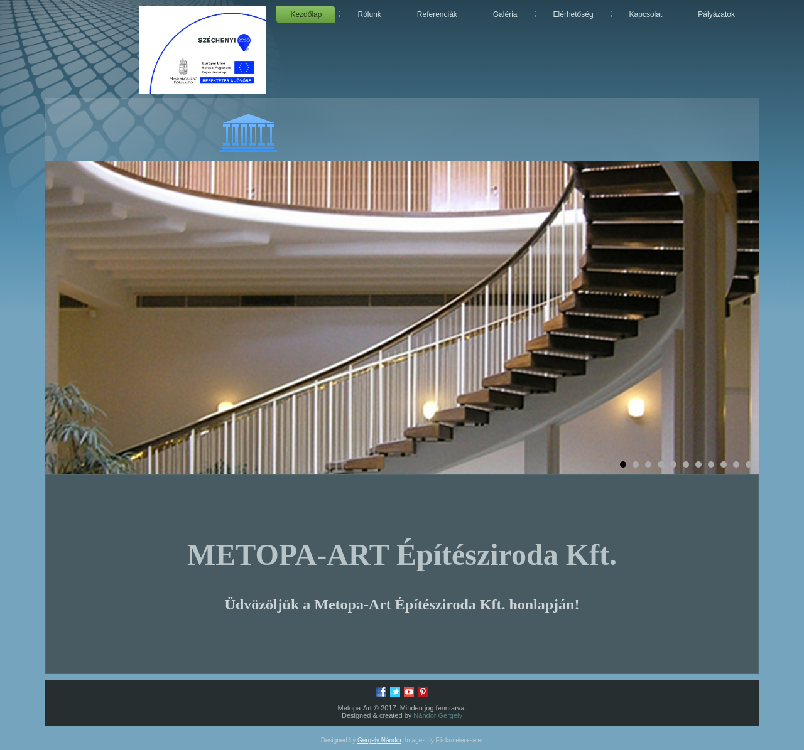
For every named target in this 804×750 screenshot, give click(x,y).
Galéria (505, 14)
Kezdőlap (306, 14)
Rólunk (369, 14)
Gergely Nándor (379, 740)
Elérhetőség (573, 14)
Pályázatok (716, 14)
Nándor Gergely (437, 715)
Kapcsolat (646, 14)
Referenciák (437, 14)
